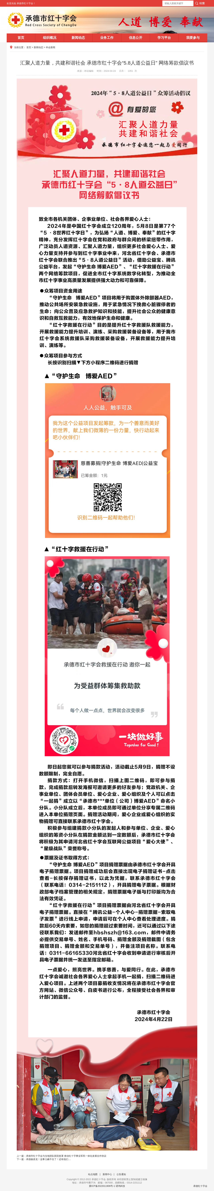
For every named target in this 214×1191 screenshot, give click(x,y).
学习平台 (164, 37)
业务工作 (107, 37)
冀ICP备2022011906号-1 (102, 1186)
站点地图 (92, 1174)
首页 (21, 37)
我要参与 (193, 37)
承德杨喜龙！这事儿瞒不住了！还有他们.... (48, 1159)
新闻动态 (78, 37)
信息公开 (135, 37)
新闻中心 (107, 1174)
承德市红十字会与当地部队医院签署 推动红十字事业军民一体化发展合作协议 (66, 1156)
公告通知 (121, 1174)
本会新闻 (50, 47)
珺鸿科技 (120, 1186)
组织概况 (49, 37)
